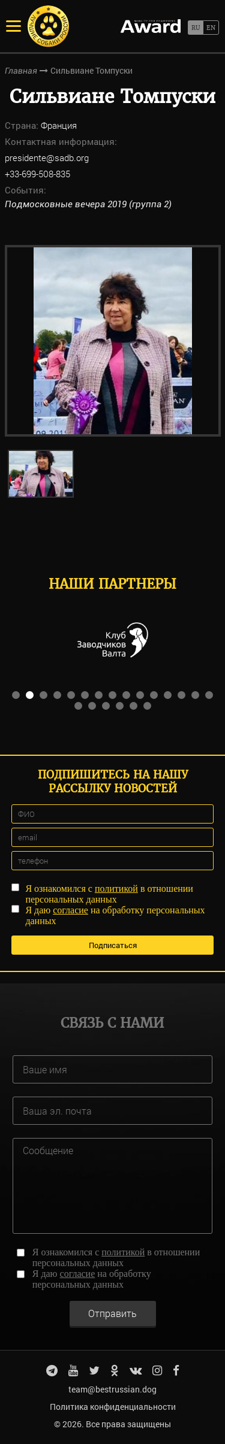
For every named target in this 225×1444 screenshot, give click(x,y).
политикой (116, 888)
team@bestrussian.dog (112, 1389)
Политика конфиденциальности (113, 1406)
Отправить (112, 1313)
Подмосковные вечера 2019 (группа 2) (88, 204)
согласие (70, 910)
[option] (113, 341)
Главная (21, 70)
